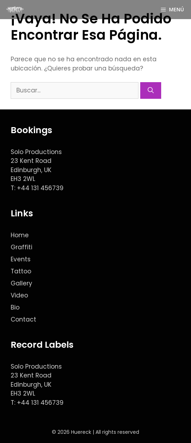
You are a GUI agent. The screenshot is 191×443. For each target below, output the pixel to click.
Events (21, 259)
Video (19, 295)
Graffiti (21, 247)
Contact (23, 319)
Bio (15, 307)
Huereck (81, 432)
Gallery (21, 283)
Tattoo (21, 271)
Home (20, 235)
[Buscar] (150, 90)
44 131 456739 (42, 188)
